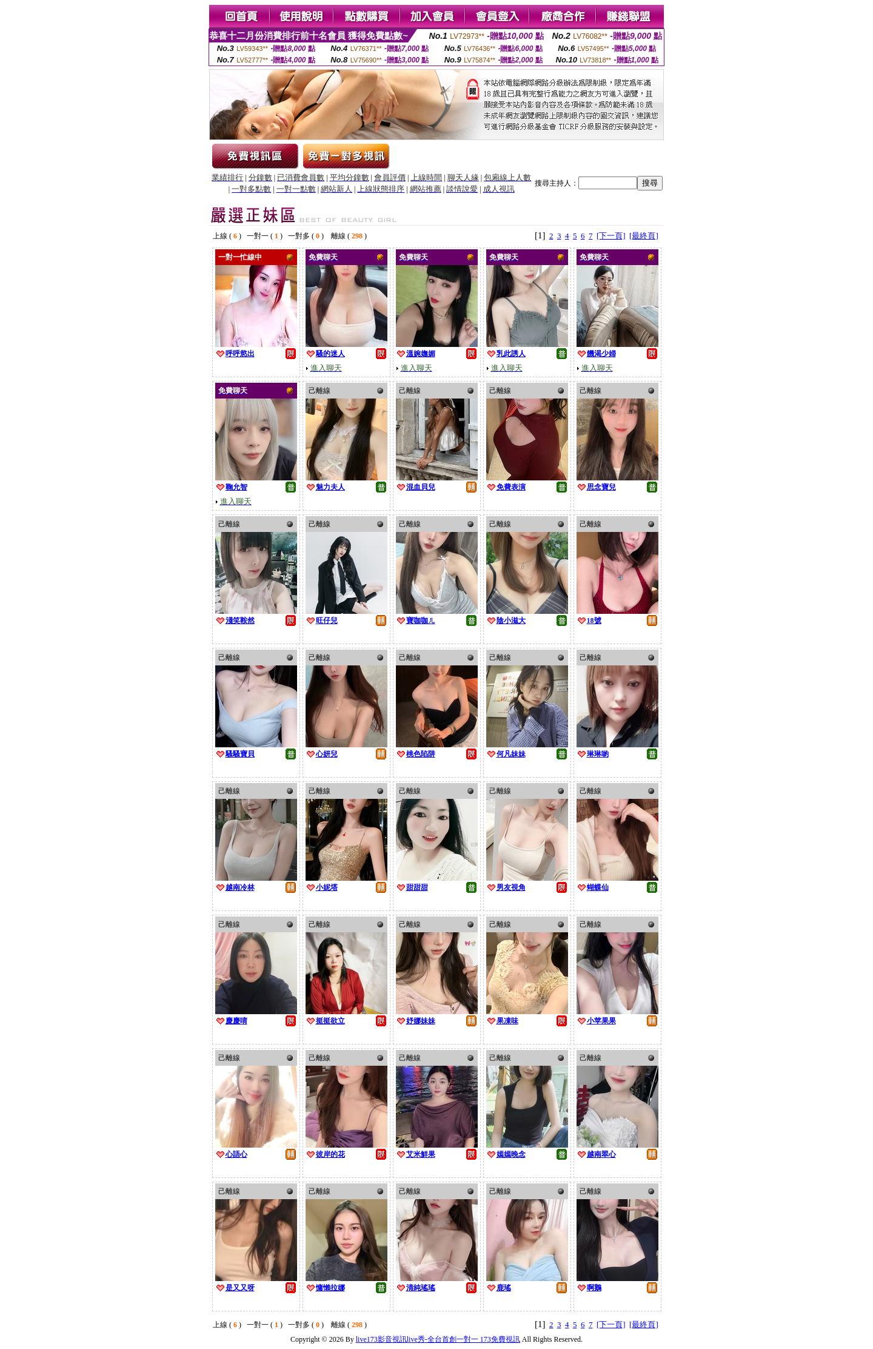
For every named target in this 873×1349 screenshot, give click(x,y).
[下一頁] (611, 235)
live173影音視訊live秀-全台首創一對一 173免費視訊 (438, 1339)
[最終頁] (643, 235)
